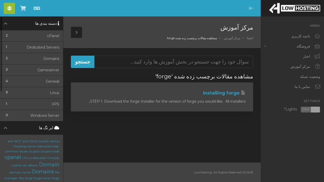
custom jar (19, 165)
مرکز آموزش (232, 38)
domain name (20, 172)
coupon (34, 151)
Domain (49, 165)
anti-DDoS (30, 141)
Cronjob (53, 158)
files (21, 178)
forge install (42, 178)
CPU (25, 158)
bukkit (44, 141)
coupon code (50, 151)
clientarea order (48, 146)
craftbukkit (38, 158)
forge (29, 178)
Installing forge (224, 93)
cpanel (13, 157)
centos (54, 141)
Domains (42, 172)
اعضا (250, 38)
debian (33, 165)
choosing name (24, 146)
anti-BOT (15, 141)
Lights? (302, 109)
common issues (16, 151)
